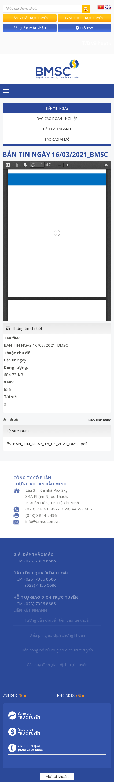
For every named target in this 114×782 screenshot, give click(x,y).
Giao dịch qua (30, 748)
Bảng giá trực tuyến (30, 18)
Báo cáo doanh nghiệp (57, 118)
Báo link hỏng (99, 420)
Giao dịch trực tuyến (84, 18)
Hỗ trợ (84, 27)
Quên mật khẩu (30, 27)
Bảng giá (29, 715)
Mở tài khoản (57, 776)
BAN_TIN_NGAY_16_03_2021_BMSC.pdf (50, 443)
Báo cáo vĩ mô (57, 139)
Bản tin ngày (57, 108)
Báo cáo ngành (57, 129)
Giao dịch (29, 731)
